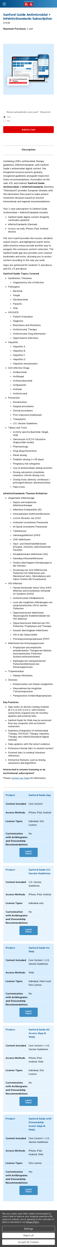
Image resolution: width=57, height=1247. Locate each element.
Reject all (28, 1235)
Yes (9, 116)
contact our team (20, 778)
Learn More (28, 852)
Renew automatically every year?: (28, 112)
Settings (28, 1228)
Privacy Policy (32, 1222)
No (8, 120)
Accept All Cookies (28, 1242)
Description (28, 149)
